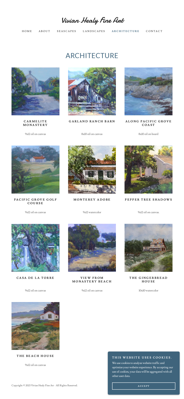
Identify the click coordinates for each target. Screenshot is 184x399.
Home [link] (27, 31)
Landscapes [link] (94, 31)
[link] (92, 21)
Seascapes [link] (66, 31)
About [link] (44, 31)
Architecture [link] (125, 31)
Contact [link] (154, 31)
